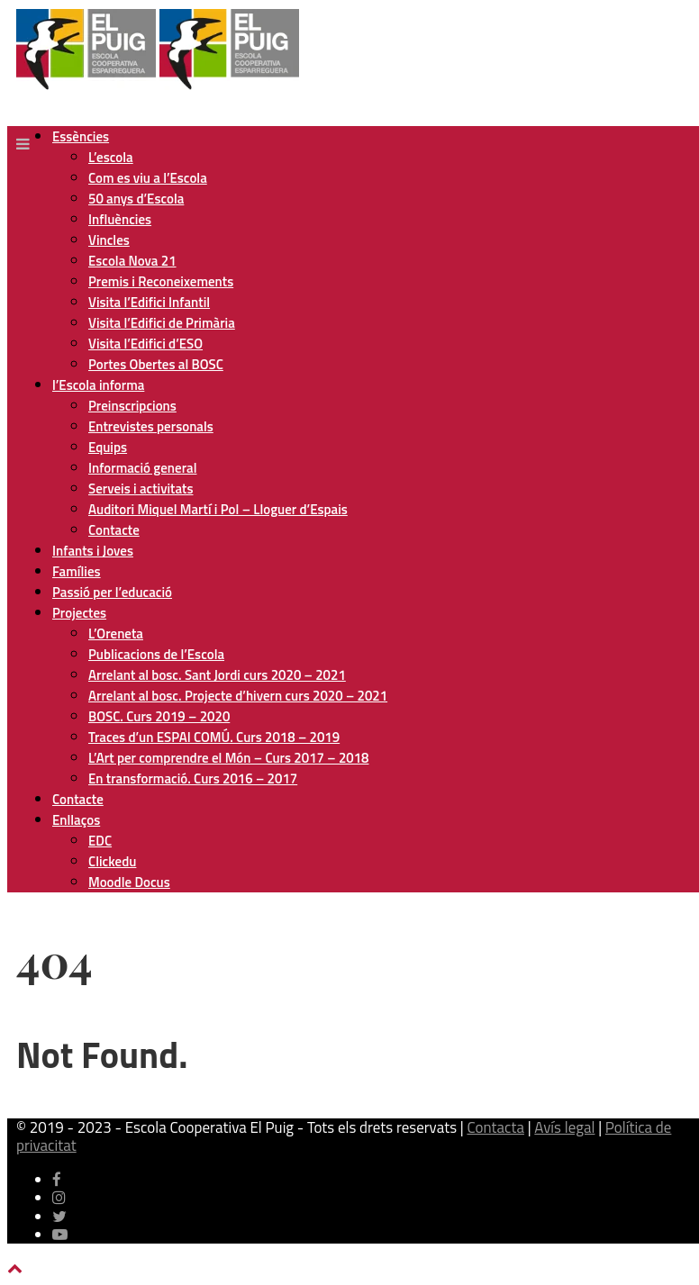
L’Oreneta (115, 633)
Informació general (142, 467)
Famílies (76, 571)
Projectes (79, 612)
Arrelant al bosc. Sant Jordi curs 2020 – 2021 (217, 675)
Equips (107, 447)
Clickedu (112, 861)
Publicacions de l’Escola (156, 654)
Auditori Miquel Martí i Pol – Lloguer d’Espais (218, 509)
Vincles (109, 240)
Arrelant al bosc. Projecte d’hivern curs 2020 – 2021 (237, 695)
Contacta (495, 1127)
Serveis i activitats (141, 488)
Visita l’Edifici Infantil (149, 302)
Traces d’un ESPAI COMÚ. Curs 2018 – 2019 (214, 737)
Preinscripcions (132, 405)
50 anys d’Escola (136, 198)
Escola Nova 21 (132, 260)
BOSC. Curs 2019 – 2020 (159, 716)
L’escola (110, 157)
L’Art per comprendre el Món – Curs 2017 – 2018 (228, 757)
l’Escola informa (98, 385)
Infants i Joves (92, 550)
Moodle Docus (129, 882)
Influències (119, 219)
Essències (80, 136)
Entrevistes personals (150, 426)
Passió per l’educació (112, 592)
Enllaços (76, 820)
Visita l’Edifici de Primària (161, 322)
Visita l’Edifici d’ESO (145, 343)
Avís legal (564, 1127)
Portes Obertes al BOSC (155, 364)
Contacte (114, 530)
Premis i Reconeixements (160, 281)
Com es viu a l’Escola (147, 177)
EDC (100, 840)
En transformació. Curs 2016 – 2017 (192, 778)
